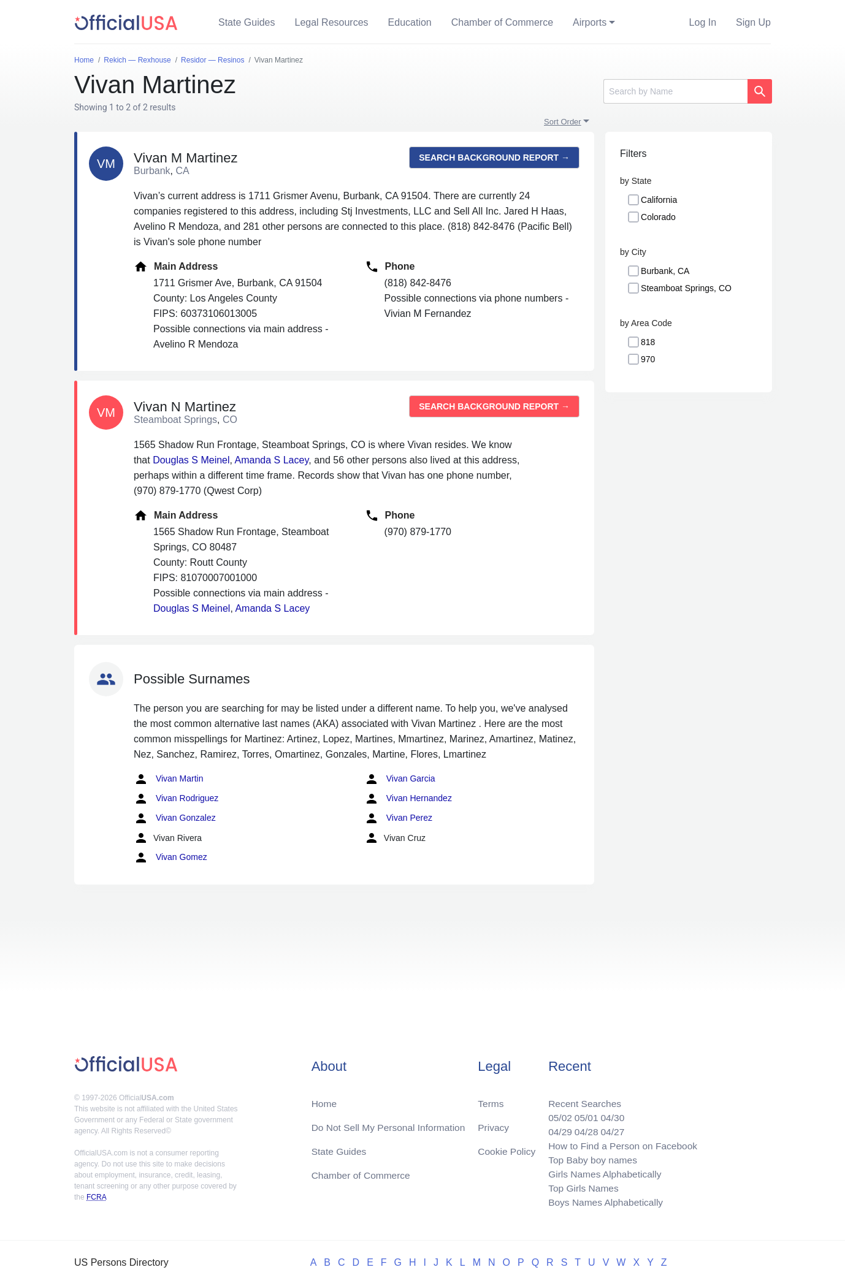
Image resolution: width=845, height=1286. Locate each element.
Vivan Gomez (170, 857)
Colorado (658, 217)
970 (648, 359)
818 (648, 342)
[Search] (675, 91)
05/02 (555, 1113)
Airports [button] (589, 22)
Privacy (493, 1123)
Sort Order (562, 121)
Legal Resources (332, 22)
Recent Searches (581, 1099)
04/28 (582, 1128)
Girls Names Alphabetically (601, 1172)
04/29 (555, 1128)
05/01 (582, 1113)
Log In (702, 22)
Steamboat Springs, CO (686, 288)
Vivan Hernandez (408, 798)
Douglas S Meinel (191, 460)
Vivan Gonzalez (175, 818)
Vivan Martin (168, 779)
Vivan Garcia (399, 779)
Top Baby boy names (589, 1157)
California (659, 199)
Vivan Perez (398, 818)
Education (410, 22)
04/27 (609, 1128)
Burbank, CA (665, 270)
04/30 (609, 1113)
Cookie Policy (507, 1148)
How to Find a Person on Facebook (620, 1143)
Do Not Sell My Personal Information (391, 1123)
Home (325, 1099)
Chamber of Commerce (502, 22)
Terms (490, 1099)
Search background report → (494, 157)
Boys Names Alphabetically (602, 1202)
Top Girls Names (579, 1187)
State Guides (246, 22)
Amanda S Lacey (272, 460)
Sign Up (753, 22)
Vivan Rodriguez (176, 798)
